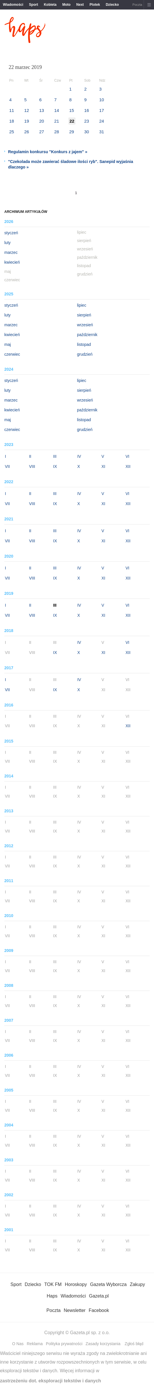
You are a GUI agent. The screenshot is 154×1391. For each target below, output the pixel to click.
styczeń (11, 232)
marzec (11, 252)
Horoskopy (76, 1284)
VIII (32, 466)
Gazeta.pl (99, 1295)
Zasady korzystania (103, 1343)
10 (101, 99)
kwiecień (12, 262)
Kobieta (50, 5)
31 (101, 131)
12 (26, 110)
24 (101, 121)
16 (86, 110)
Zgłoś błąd (134, 1343)
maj (7, 344)
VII (7, 466)
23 (86, 121)
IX (55, 466)
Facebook (99, 1310)
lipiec (81, 305)
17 (101, 110)
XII (127, 466)
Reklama (35, 1343)
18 (11, 121)
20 (41, 121)
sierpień (84, 315)
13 (41, 110)
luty (7, 242)
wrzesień (85, 325)
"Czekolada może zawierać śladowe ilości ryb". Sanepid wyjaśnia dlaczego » (70, 164)
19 (26, 121)
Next (80, 5)
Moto (66, 5)
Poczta (137, 4)
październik (87, 334)
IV (79, 456)
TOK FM (53, 1284)
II (30, 456)
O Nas (18, 1343)
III (55, 456)
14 (56, 110)
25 (11, 131)
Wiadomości (13, 5)
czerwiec (12, 354)
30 (86, 131)
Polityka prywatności (64, 1343)
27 (41, 131)
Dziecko (112, 5)
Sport (33, 5)
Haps (52, 1295)
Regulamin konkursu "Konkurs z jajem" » (47, 151)
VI (127, 456)
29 (71, 131)
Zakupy (137, 1284)
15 (71, 110)
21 (56, 121)
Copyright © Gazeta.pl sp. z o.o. (77, 1332)
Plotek (95, 5)
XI (103, 466)
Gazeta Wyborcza (108, 1284)
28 (56, 131)
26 (26, 131)
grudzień (85, 354)
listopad (84, 344)
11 (11, 110)
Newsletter (75, 1310)
